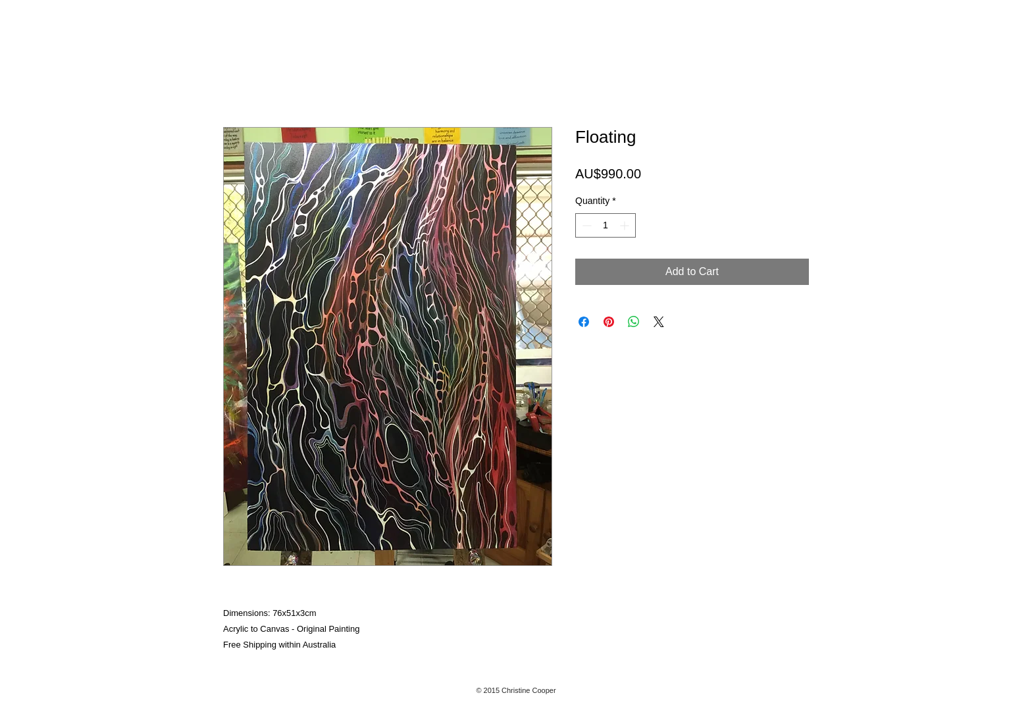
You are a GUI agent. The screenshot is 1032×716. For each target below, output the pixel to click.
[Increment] (625, 225)
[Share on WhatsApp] (634, 322)
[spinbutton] (605, 225)
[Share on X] (659, 322)
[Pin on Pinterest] (609, 322)
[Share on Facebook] (584, 322)
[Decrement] (585, 225)
